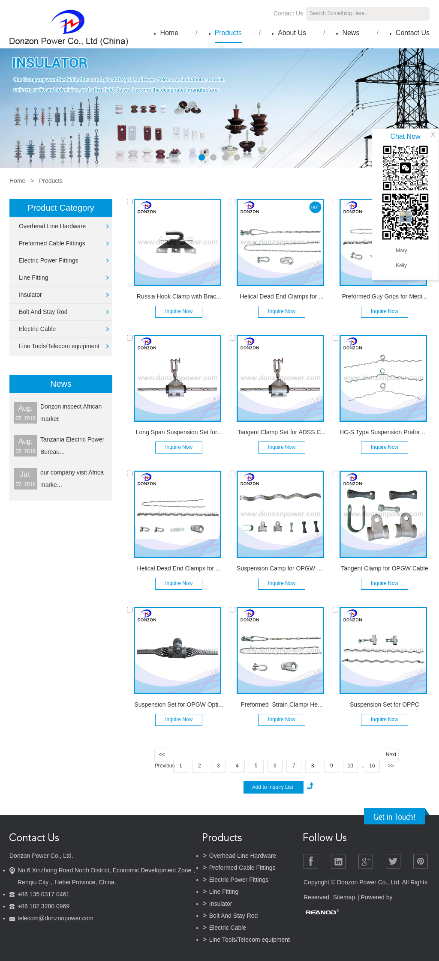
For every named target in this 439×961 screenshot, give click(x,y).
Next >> (391, 756)
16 (372, 766)
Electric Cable (37, 328)
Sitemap (344, 897)
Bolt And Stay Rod (43, 311)
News (350, 32)
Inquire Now (178, 311)
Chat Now (405, 136)
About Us (292, 32)
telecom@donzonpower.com (55, 918)
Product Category (60, 207)
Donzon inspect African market (71, 412)
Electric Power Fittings (48, 260)
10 (350, 766)
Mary (401, 251)
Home (169, 32)
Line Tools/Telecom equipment (59, 346)
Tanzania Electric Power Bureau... (72, 445)
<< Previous (162, 756)
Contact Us (288, 13)
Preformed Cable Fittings (52, 243)
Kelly (401, 266)
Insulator (30, 294)
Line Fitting (33, 277)
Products (228, 32)
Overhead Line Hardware (52, 226)
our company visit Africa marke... (72, 478)
